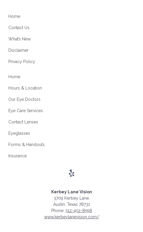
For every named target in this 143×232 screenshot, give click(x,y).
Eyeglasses (19, 133)
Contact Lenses (23, 122)
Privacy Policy (21, 61)
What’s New (19, 39)
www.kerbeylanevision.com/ (71, 216)
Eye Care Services (25, 110)
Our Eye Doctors (24, 99)
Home (14, 16)
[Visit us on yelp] (71, 173)
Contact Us (18, 27)
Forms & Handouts (26, 144)
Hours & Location (25, 88)
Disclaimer (18, 50)
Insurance (17, 155)
